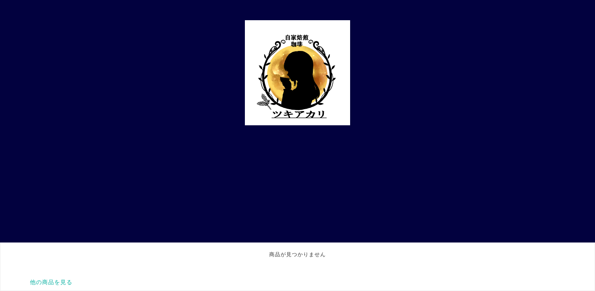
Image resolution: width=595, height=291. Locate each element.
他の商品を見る (51, 282)
